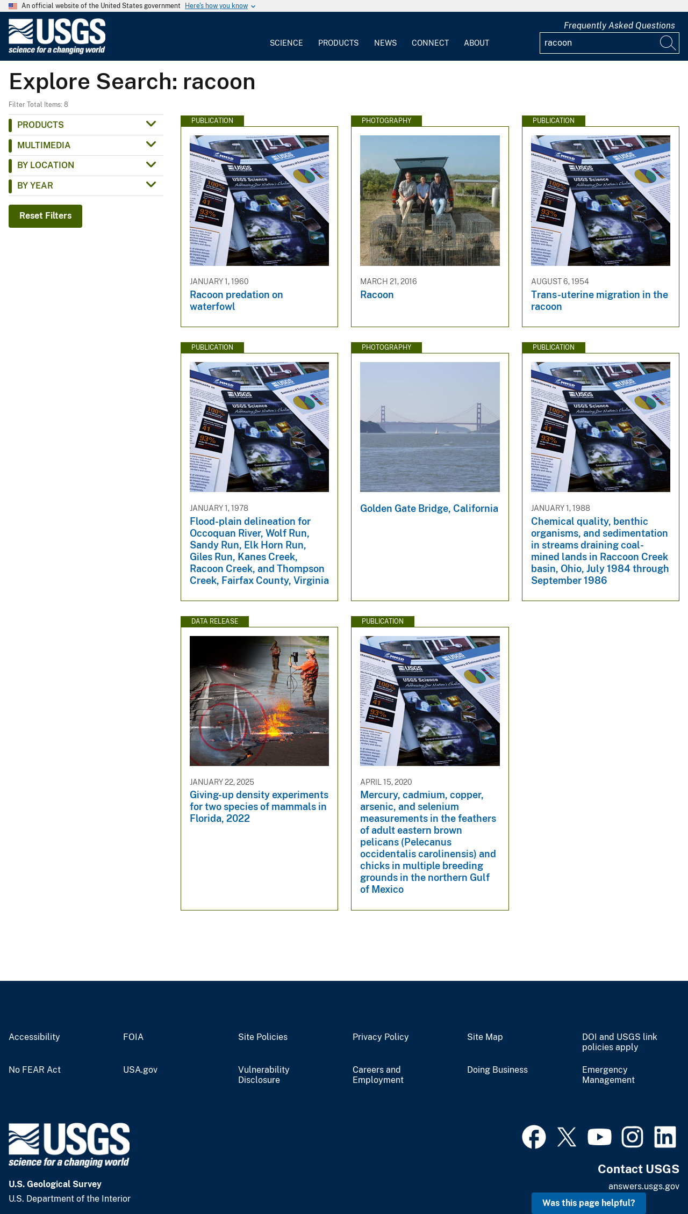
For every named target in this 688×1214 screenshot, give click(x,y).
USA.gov (140, 1070)
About (476, 43)
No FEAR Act (35, 1070)
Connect (430, 43)
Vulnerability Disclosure (264, 1075)
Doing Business (497, 1070)
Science (286, 43)
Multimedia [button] (44, 145)
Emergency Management (608, 1075)
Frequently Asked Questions (619, 25)
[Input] (609, 43)
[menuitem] (286, 36)
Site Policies (263, 1037)
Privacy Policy (381, 1037)
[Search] (668, 43)
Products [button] (40, 125)
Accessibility (34, 1037)
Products (338, 43)
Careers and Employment (378, 1075)
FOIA (133, 1037)
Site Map (485, 1037)
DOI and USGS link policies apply (619, 1042)
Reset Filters (45, 216)
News (385, 43)
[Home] (57, 52)
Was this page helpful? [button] (588, 1203)
